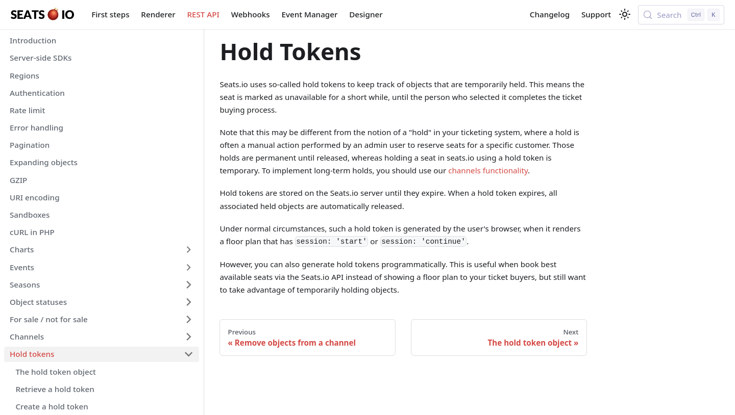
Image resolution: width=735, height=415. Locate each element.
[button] (101, 249)
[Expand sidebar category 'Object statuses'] (188, 301)
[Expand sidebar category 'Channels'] (188, 337)
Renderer (158, 14)
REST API (203, 14)
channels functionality (488, 170)
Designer (365, 14)
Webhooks (250, 14)
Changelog (550, 14)
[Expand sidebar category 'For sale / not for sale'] (188, 319)
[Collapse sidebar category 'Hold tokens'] (188, 354)
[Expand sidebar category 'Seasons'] (188, 284)
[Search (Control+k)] (681, 14)
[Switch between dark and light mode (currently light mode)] (624, 14)
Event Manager (310, 14)
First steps (110, 14)
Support (596, 14)
